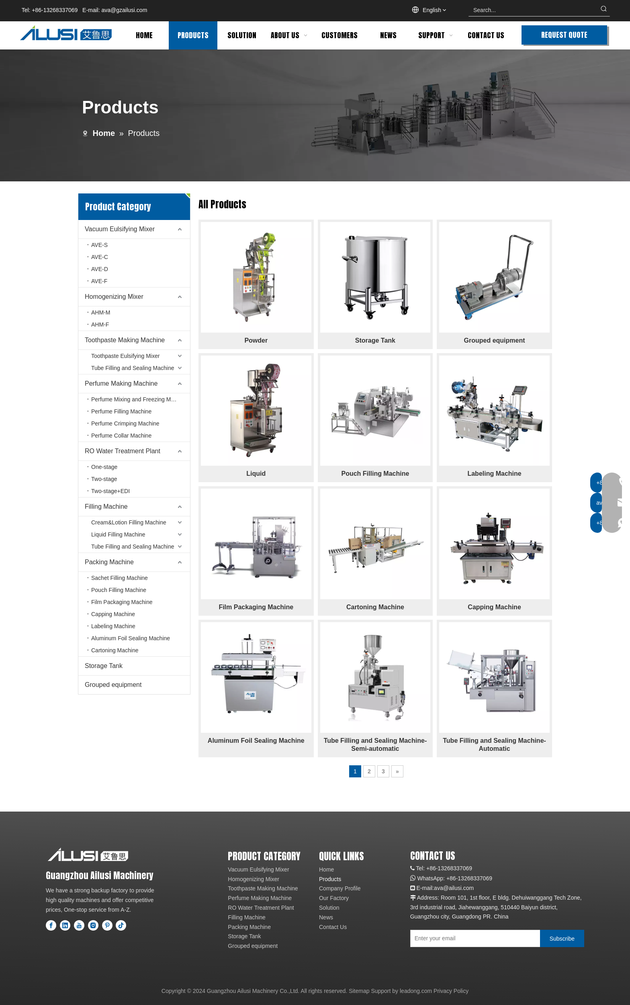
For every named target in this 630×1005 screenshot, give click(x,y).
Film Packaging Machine (122, 602)
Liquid (256, 473)
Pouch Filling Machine (118, 590)
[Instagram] (93, 925)
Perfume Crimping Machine (125, 423)
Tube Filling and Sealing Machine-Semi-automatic (375, 744)
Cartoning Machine (115, 650)
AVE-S (99, 245)
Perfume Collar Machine (121, 435)
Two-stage (104, 479)
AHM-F (100, 324)
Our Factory (334, 898)
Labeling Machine (113, 626)
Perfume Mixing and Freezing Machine (139, 399)
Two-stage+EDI (110, 491)
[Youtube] (79, 925)
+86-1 (453, 878)
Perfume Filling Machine (121, 411)
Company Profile (340, 888)
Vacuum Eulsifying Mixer (120, 229)
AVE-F (99, 281)
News (326, 917)
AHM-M (100, 312)
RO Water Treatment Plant (122, 451)
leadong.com (416, 991)
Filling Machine (106, 506)
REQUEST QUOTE (564, 34)
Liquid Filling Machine (118, 534)
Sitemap (359, 991)
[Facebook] (51, 925)
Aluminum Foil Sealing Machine (130, 638)
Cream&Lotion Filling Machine (128, 522)
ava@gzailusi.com (124, 10)
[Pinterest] (107, 925)
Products (330, 879)
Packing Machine (109, 562)
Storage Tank (104, 665)
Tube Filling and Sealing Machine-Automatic (494, 744)
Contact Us (333, 927)
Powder (256, 340)
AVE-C (99, 257)
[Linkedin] (65, 925)
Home (326, 869)
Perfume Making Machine (121, 383)
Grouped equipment (113, 684)
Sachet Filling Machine (119, 578)
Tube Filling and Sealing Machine (132, 368)
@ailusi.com (458, 888)
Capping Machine (113, 614)
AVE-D (99, 269)
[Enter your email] (473, 938)
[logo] (88, 854)
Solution (329, 907)
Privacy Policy (451, 991)
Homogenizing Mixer (114, 296)
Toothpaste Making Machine (125, 340)
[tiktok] (121, 925)
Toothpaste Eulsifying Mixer (125, 356)
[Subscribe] (562, 938)
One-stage (104, 467)
